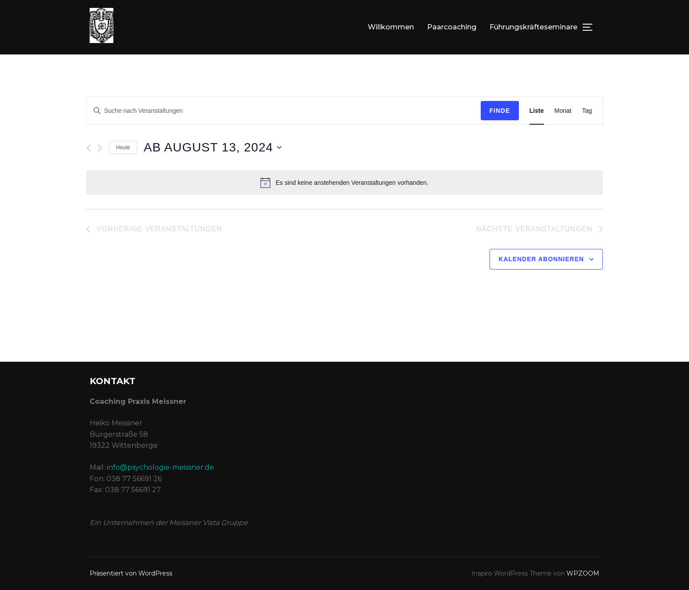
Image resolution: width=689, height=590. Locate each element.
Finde (500, 110)
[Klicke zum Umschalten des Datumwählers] (213, 147)
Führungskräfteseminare (533, 27)
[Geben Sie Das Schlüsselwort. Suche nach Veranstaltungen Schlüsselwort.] (284, 111)
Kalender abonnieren (541, 259)
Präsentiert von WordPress (131, 573)
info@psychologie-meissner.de (160, 467)
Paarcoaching (451, 27)
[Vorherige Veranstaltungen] (88, 148)
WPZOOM (582, 573)
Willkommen (391, 27)
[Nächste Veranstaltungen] (100, 148)
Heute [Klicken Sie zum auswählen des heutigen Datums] (123, 147)
